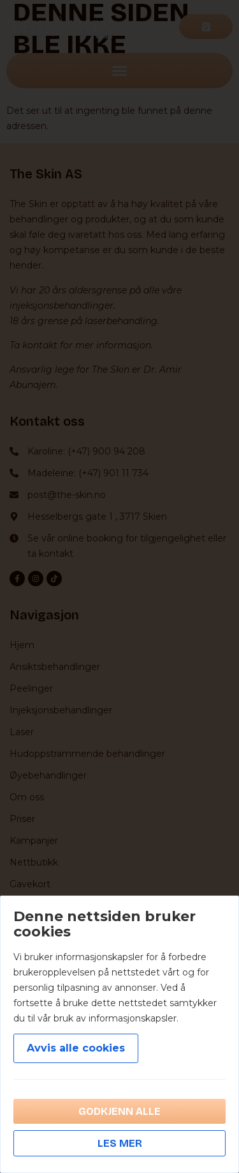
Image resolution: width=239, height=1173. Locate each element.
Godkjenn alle (119, 1111)
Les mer (120, 1143)
